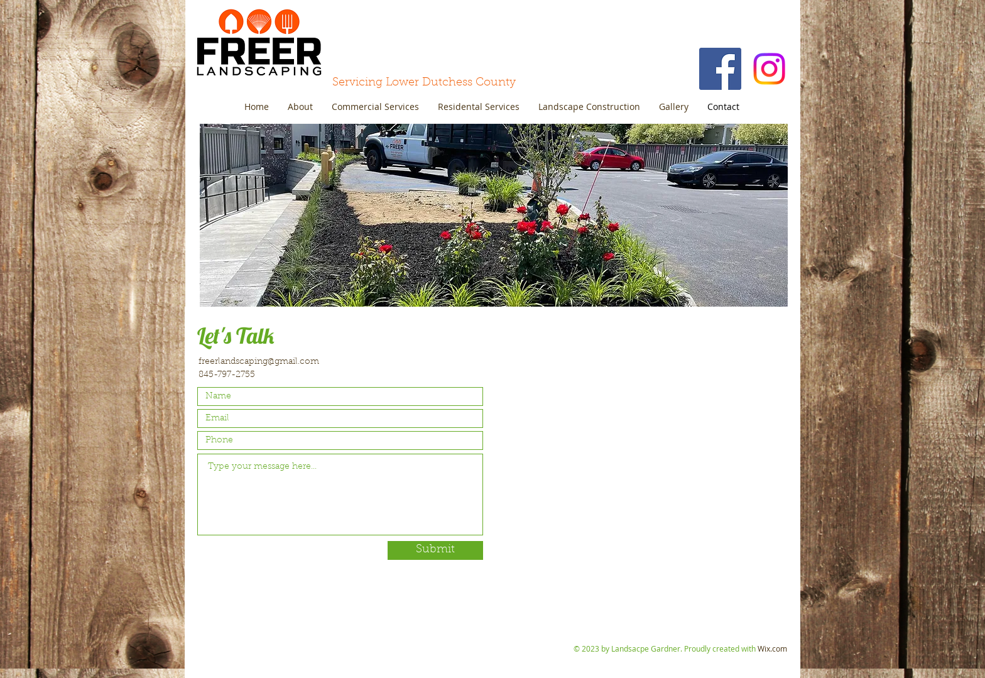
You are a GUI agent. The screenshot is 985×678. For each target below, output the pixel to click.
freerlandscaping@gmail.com (259, 362)
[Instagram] (769, 69)
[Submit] (435, 550)
